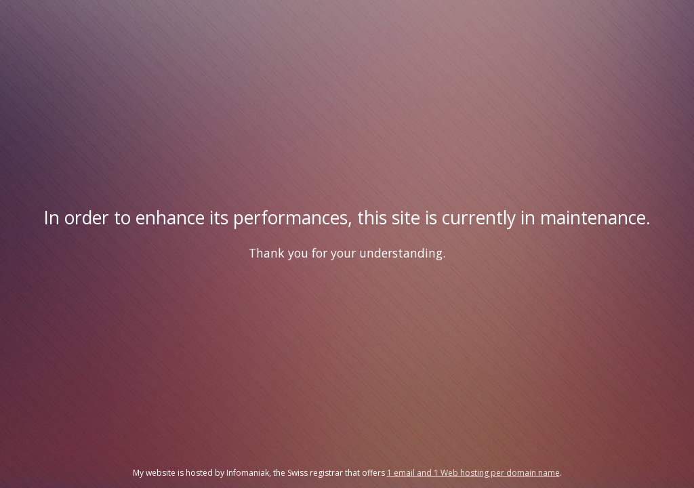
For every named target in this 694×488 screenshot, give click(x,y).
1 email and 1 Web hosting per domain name (473, 473)
